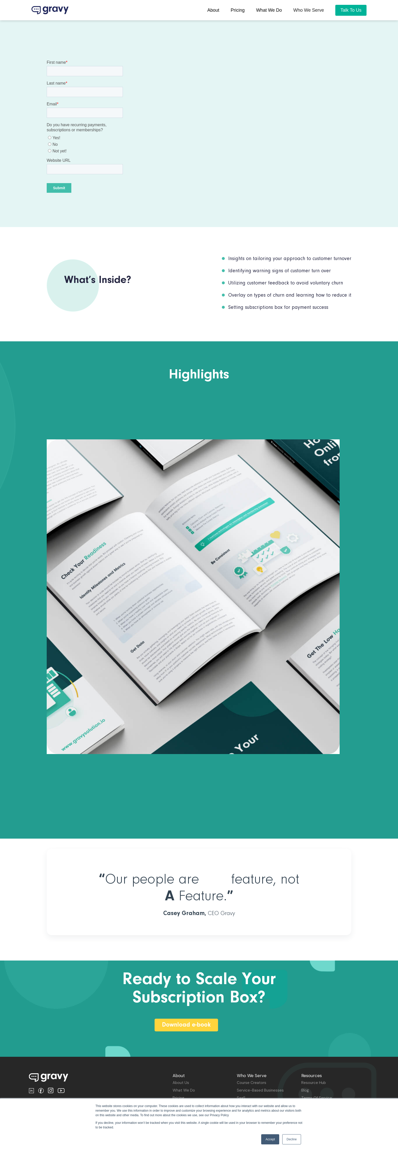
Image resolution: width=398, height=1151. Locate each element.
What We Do (184, 1090)
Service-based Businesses (260, 1090)
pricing (238, 10)
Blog (305, 1090)
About (213, 10)
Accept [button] (270, 1139)
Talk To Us (350, 10)
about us (181, 1083)
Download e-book (186, 1025)
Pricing (178, 1098)
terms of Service (316, 1098)
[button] (308, 10)
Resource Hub (313, 1083)
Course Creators (251, 1083)
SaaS (241, 1098)
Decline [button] (292, 1139)
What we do (269, 10)
